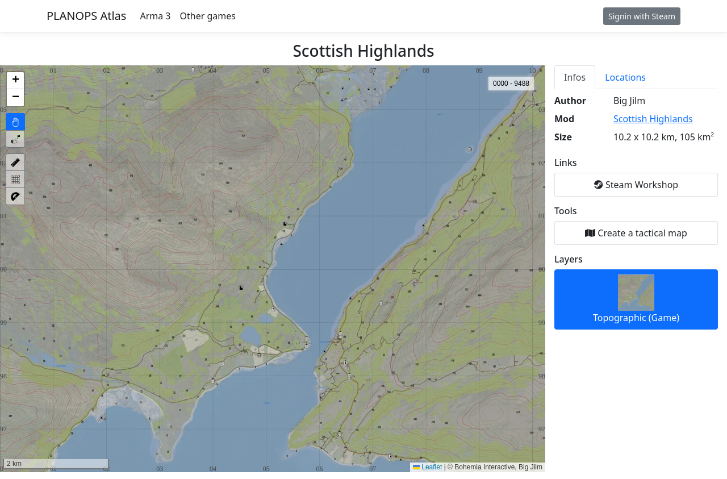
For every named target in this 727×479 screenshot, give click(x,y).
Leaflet (427, 467)
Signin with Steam (641, 16)
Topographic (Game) (636, 299)
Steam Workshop (636, 184)
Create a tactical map (636, 233)
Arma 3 (155, 16)
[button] (15, 80)
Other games (208, 16)
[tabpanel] (636, 212)
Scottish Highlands (653, 119)
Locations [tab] (625, 77)
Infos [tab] (575, 77)
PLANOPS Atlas (86, 15)
